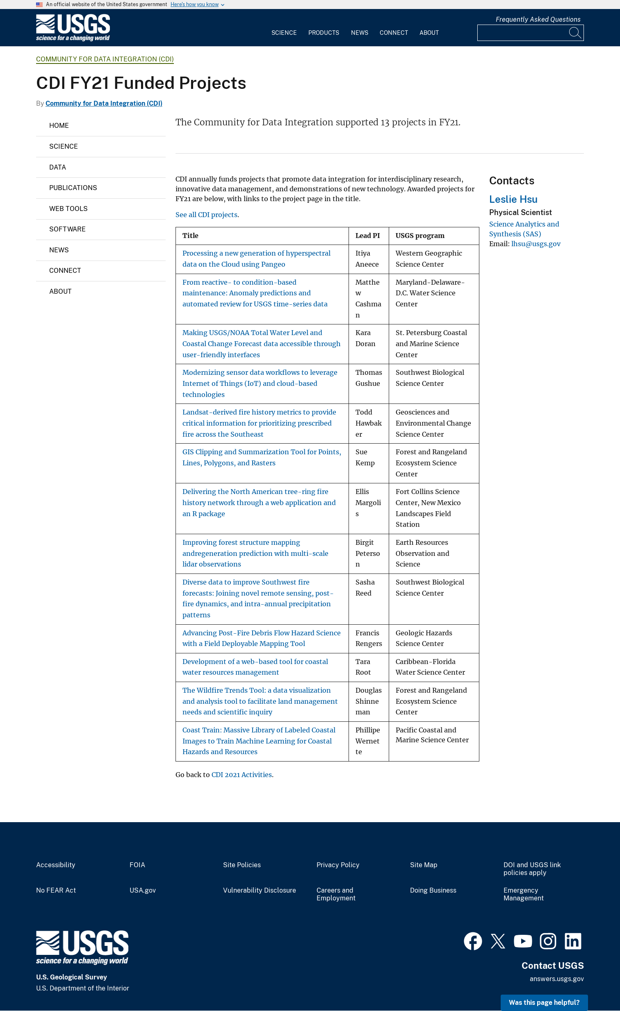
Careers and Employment (336, 894)
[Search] (576, 33)
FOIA (137, 865)
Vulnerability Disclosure (259, 890)
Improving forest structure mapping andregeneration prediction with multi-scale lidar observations (255, 553)
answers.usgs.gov (557, 979)
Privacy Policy (338, 865)
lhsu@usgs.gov (536, 244)
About (429, 32)
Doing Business (433, 890)
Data (57, 167)
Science (284, 32)
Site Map (424, 865)
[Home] (73, 39)
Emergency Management (524, 894)
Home (59, 125)
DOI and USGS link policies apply (532, 869)
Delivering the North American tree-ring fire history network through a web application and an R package (259, 502)
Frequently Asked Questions (538, 19)
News (359, 32)
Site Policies (242, 865)
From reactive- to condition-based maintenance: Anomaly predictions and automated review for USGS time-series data (255, 293)
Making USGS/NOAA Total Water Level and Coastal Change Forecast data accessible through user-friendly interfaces (261, 343)
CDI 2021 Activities (242, 775)
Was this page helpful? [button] (544, 1002)
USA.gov (143, 890)
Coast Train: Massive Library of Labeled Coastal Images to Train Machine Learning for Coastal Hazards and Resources (258, 741)
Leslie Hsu (513, 199)
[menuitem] (284, 28)
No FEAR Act (56, 890)
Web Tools (68, 209)
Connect (394, 32)
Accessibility (55, 865)
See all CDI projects (206, 215)
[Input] (530, 33)
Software (67, 229)
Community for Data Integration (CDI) (105, 59)
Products (323, 32)
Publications (73, 188)
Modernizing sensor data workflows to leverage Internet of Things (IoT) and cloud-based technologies (259, 383)
